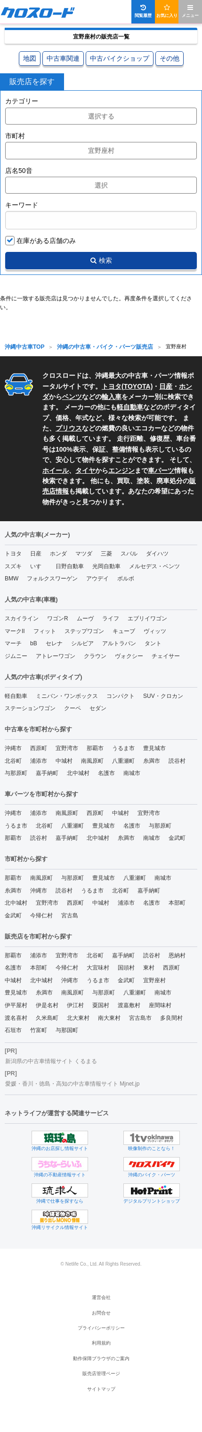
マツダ (83, 553)
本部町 (177, 903)
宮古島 (69, 915)
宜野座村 (154, 980)
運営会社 (101, 1297)
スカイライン (22, 618)
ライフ (110, 618)
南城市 (131, 773)
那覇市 (95, 748)
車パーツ (161, 470)
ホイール (55, 470)
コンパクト (120, 696)
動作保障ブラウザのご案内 (101, 1358)
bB (33, 643)
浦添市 (38, 761)
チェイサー (166, 656)
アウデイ (97, 578)
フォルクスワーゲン (52, 578)
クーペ (72, 708)
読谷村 (177, 761)
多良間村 (171, 1018)
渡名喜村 (16, 1018)
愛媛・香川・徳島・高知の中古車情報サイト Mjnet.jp (72, 1083)
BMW (11, 578)
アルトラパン (119, 643)
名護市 (106, 773)
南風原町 (92, 761)
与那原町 (16, 773)
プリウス (69, 428)
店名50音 (18, 170)
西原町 (38, 748)
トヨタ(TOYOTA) (127, 386)
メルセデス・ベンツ (154, 566)
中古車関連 (63, 58)
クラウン (95, 656)
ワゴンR (57, 618)
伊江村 (75, 1005)
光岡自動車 (106, 566)
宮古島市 (140, 1018)
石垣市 (13, 1030)
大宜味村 (98, 967)
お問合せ (101, 1312)
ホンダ (58, 553)
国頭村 (126, 967)
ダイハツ (157, 553)
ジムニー (16, 656)
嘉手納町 (47, 773)
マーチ (13, 643)
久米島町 (47, 1018)
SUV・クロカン (163, 696)
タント (153, 643)
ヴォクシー (129, 656)
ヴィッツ (155, 631)
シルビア (82, 643)
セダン (97, 708)
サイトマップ (101, 1389)
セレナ (54, 643)
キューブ (124, 631)
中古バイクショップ (119, 58)
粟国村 (100, 1005)
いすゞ (38, 566)
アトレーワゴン (55, 656)
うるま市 (123, 748)
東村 (148, 967)
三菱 (106, 553)
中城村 (64, 761)
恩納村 (177, 955)
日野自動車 (70, 566)
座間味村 (160, 1005)
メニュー (190, 11)
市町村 (15, 136)
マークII (15, 631)
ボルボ (125, 578)
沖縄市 (13, 748)
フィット (44, 631)
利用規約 (101, 1343)
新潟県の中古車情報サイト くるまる (51, 1061)
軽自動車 (130, 407)
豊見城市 (154, 748)
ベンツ (72, 396)
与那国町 (67, 1030)
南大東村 (109, 1018)
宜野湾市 (67, 748)
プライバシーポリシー (101, 1327)
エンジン (121, 470)
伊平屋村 (16, 1005)
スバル (129, 553)
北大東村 (78, 1018)
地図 (29, 58)
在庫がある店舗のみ (46, 240)
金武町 (177, 838)
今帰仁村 (41, 915)
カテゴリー (21, 101)
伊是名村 (47, 1005)
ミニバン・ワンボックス (67, 696)
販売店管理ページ (101, 1373)
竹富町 (38, 1030)
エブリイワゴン (147, 618)
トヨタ (13, 553)
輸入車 (111, 396)
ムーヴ (85, 618)
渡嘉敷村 (129, 1005)
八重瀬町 (123, 761)
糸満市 (151, 761)
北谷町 (13, 761)
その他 (169, 58)
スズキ (13, 566)
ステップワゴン (84, 631)
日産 (165, 386)
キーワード (21, 205)
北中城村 (78, 773)
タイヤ (85, 470)
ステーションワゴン (30, 708)
